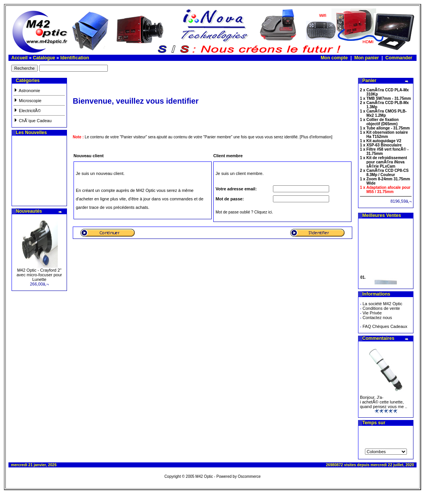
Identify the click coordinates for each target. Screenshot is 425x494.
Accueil (19, 57)
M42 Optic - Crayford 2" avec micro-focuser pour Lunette (39, 275)
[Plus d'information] (316, 137)
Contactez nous (377, 317)
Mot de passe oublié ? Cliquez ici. (244, 212)
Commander (398, 57)
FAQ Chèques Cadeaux (385, 326)
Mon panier (366, 57)
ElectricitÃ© (27, 110)
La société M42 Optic (382, 303)
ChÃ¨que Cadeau (32, 120)
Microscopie (27, 100)
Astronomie (26, 90)
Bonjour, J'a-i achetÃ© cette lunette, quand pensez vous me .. (383, 402)
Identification (74, 57)
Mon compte (334, 57)
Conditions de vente (381, 308)
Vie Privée (372, 313)
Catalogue (44, 57)
